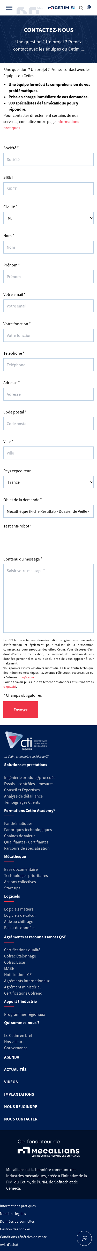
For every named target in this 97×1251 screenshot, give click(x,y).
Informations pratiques (18, 1206)
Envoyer (21, 709)
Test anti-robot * (17, 526)
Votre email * (14, 294)
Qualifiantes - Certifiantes (26, 841)
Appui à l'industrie (20, 1001)
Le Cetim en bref (18, 1035)
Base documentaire (21, 869)
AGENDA (11, 1057)
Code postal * (15, 412)
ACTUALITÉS (15, 1069)
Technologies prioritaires (26, 875)
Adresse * (11, 382)
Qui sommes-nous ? (21, 1022)
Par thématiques (18, 823)
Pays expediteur (17, 470)
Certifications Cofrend (23, 993)
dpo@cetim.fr (28, 677)
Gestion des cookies (15, 1229)
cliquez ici (9, 686)
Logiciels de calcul (19, 915)
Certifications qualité (22, 949)
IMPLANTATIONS (19, 1094)
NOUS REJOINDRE (20, 1106)
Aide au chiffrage (18, 921)
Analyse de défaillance (23, 796)
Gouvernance (15, 1047)
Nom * (8, 235)
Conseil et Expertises (22, 789)
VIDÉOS (11, 1081)
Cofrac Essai (14, 962)
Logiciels (12, 896)
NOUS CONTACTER (21, 1119)
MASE (9, 968)
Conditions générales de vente (23, 1236)
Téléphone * (14, 353)
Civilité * (10, 206)
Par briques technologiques (28, 829)
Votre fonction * (17, 323)
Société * (11, 147)
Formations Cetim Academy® (29, 810)
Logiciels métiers (18, 909)
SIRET (8, 177)
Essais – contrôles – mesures (29, 783)
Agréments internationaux (27, 980)
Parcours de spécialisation (27, 848)
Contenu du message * (22, 559)
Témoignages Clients (22, 802)
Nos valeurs (14, 1041)
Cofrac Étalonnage (20, 955)
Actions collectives (20, 881)
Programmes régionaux (24, 1014)
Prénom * (11, 264)
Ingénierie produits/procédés (29, 777)
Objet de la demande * (22, 499)
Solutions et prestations (25, 764)
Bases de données (19, 927)
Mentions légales (13, 1213)
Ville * (8, 441)
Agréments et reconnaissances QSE (35, 936)
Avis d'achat (9, 1244)
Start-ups (12, 887)
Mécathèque (15, 856)
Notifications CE (18, 974)
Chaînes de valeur (19, 835)
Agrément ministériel (22, 986)
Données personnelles (17, 1221)
